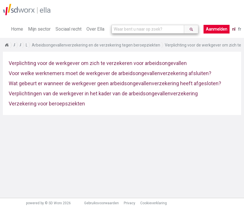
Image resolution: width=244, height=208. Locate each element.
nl (233, 29)
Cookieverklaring (153, 203)
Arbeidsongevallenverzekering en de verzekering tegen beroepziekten (96, 45)
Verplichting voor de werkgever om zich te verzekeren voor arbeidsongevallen (98, 63)
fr (239, 29)
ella (45, 10)
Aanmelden (216, 29)
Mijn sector (39, 29)
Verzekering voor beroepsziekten (47, 104)
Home (17, 29)
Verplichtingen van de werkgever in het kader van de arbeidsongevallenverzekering (103, 93)
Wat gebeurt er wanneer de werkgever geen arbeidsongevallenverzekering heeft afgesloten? (115, 83)
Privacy (129, 203)
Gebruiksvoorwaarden (101, 203)
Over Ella (95, 29)
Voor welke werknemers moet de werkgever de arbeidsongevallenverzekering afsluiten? (110, 73)
